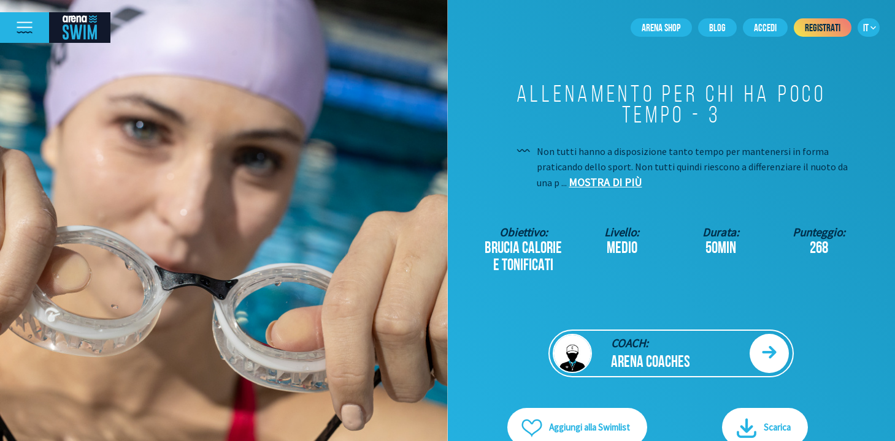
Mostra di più (605, 182)
